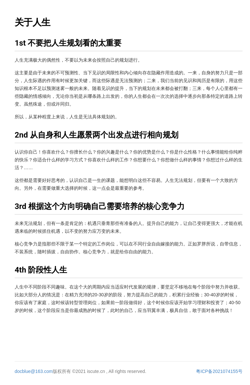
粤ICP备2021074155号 (219, 371)
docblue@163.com (34, 371)
